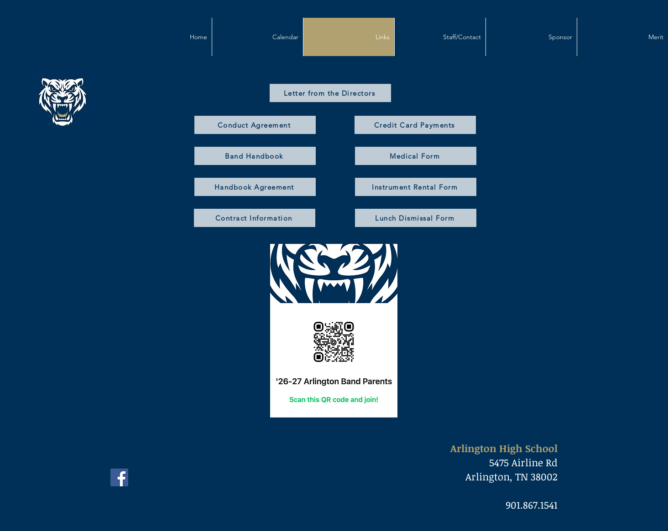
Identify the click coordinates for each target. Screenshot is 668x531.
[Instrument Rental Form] (415, 187)
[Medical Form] (415, 156)
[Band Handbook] (255, 156)
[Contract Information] (254, 218)
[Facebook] (119, 477)
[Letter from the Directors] (330, 93)
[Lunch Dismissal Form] (415, 218)
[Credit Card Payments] (415, 125)
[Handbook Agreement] (255, 187)
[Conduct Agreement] (255, 125)
